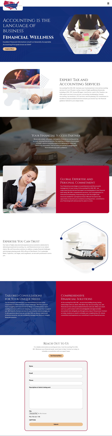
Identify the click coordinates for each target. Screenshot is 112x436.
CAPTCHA (32, 420)
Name (31, 366)
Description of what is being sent (39, 387)
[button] (9, 49)
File (30, 411)
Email (31, 373)
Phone (31, 380)
